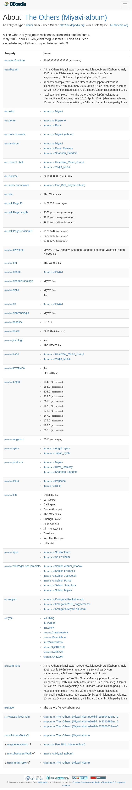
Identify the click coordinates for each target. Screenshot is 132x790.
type (8, 618)
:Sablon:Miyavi (57, 590)
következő (14, 368)
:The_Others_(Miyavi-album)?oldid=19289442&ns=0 (80, 716)
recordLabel (13, 162)
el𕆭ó (10, 303)
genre (10, 120)
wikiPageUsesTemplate (22, 566)
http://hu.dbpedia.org (72, 25)
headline (13, 322)
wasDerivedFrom (17, 716)
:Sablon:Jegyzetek (59, 575)
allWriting (14, 249)
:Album (49, 622)
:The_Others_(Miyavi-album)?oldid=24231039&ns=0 (80, 721)
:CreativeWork (55, 632)
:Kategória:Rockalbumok (63, 599)
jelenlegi (13, 340)
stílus (11, 480)
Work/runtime (14, 60)
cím (10, 262)
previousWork (14, 134)
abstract (11, 69)
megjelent (14, 439)
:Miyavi (53, 111)
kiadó (11, 354)
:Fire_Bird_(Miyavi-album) (64, 185)
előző (11, 290)
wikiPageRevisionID (18, 231)
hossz (11, 331)
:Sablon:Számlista (59, 585)
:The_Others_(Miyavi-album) (66, 735)
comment (12, 665)
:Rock (52, 125)
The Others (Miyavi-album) (66, 17)
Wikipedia (42, 782)
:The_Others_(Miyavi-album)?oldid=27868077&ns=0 (80, 726)
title (8, 194)
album (29, 25)
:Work (48, 627)
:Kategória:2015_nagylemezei (66, 604)
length (12, 381)
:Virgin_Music (56, 167)
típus (11, 552)
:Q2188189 (54, 646)
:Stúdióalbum (56, 552)
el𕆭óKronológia (16, 312)
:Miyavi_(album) (58, 134)
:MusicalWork (53, 642)
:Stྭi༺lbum (56, 557)
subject (10, 599)
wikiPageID (13, 203)
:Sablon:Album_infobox (62, 566)
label (9, 707)
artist (9, 111)
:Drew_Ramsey (58, 148)
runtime (11, 176)
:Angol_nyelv (56, 448)
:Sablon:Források (59, 570)
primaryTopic (17, 762)
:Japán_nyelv (56, 453)
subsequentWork (16, 185)
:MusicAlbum (54, 637)
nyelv (11, 448)
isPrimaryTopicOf (16, 735)
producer (11, 143)
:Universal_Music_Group (63, 162)
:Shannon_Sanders (60, 153)
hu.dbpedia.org (119, 25)
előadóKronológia (19, 280)
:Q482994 (53, 656)
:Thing (48, 618)
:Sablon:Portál (57, 580)
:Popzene (54, 120)
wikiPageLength (16, 212)
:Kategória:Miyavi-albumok (64, 608)
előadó (12, 271)
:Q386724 (53, 651)
